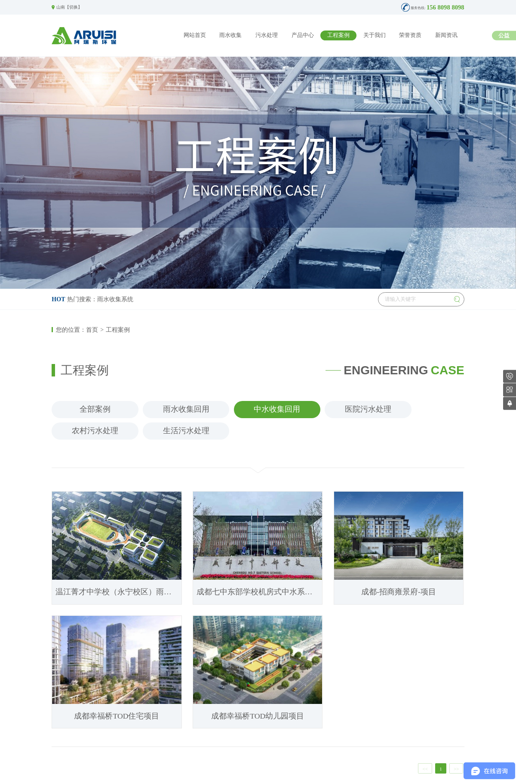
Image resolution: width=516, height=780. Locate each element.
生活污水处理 (186, 430)
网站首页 (195, 35)
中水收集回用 (277, 409)
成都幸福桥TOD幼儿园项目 (257, 716)
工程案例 (338, 35)
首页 (92, 329)
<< (425, 768)
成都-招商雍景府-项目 (398, 591)
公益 (504, 35)
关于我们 (374, 35)
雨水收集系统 (115, 299)
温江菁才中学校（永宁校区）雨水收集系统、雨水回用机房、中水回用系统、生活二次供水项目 (118, 591)
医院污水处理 (368, 409)
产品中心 (303, 35)
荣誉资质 (410, 35)
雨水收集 (230, 35)
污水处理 (266, 35)
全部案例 (95, 409)
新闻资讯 (446, 35)
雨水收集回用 (186, 409)
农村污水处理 (95, 430)
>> (456, 768)
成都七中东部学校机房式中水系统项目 (259, 591)
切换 (73, 7)
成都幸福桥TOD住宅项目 (116, 716)
